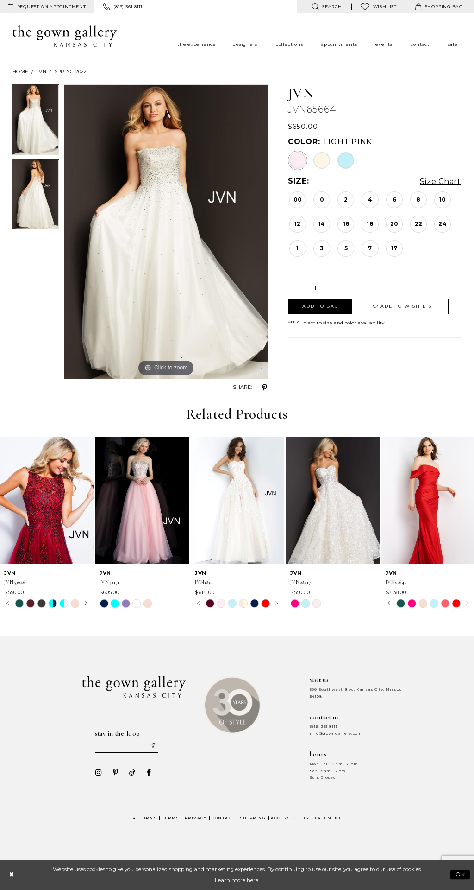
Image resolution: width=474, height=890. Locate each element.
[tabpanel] (35, 121)
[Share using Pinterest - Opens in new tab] (264, 387)
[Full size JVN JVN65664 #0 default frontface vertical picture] (166, 232)
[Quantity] (306, 287)
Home (20, 72)
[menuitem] (47, 6)
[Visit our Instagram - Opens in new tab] (98, 772)
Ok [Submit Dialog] (460, 874)
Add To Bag (320, 306)
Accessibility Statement (306, 818)
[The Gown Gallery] (64, 36)
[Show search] (326, 6)
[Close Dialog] (11, 874)
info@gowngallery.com (336, 733)
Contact (223, 818)
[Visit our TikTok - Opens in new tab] (132, 772)
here (252, 880)
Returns (144, 818)
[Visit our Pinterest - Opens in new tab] (115, 772)
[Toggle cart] (439, 6)
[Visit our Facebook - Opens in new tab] (148, 772)
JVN (41, 72)
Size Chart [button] (440, 181)
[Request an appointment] (47, 6)
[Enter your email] (126, 746)
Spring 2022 (71, 72)
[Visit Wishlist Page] (378, 6)
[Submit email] (152, 746)
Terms (171, 818)
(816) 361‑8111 (323, 727)
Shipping (253, 818)
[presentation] (47, 500)
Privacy (196, 818)
